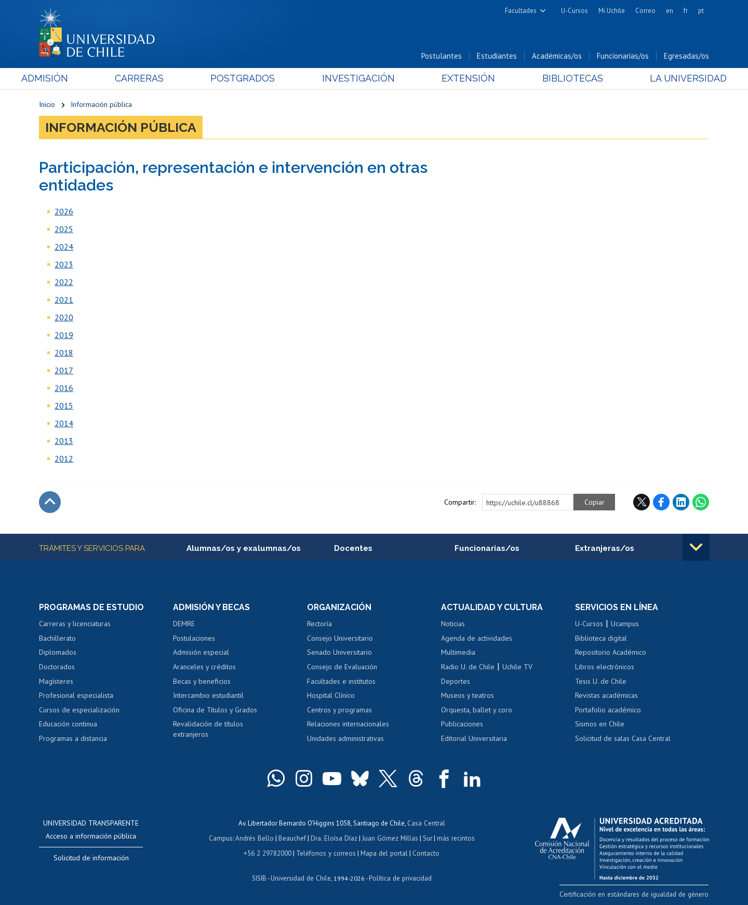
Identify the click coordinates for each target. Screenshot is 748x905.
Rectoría (319, 624)
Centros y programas (339, 709)
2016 (64, 388)
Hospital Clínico (331, 695)
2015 (64, 406)
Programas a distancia (73, 739)
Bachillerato (57, 638)
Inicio (47, 105)
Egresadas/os (686, 56)
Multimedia (458, 652)
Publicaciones (462, 724)
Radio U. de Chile (468, 667)
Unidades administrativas (345, 739)
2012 (64, 459)
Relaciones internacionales (348, 724)
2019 (64, 335)
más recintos (454, 837)
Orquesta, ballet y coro (476, 709)
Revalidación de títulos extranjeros (208, 729)
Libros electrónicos (604, 667)
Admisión (62, 78)
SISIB (260, 876)
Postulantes (441, 56)
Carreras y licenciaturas (75, 624)
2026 (64, 212)
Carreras (151, 78)
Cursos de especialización (79, 709)
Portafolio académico (608, 709)
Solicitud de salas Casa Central (623, 739)
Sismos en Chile (599, 724)
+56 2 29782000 (268, 852)
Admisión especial (201, 652)
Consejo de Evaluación (342, 667)
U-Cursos (574, 10)
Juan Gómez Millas (389, 837)
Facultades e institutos (341, 681)
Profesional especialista (76, 695)
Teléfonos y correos (326, 852)
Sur (426, 837)
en (669, 10)
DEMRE (184, 624)
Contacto (424, 852)
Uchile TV (517, 667)
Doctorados (57, 667)
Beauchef (293, 837)
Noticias (453, 624)
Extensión (462, 78)
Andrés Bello (256, 837)
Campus (222, 837)
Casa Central (426, 823)
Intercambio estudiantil (208, 695)
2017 (64, 371)
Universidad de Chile (301, 876)
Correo (645, 10)
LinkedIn (681, 502)
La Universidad (670, 78)
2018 (64, 353)
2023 (64, 265)
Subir (50, 503)
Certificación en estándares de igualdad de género (636, 893)
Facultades (521, 10)
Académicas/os (557, 56)
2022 (64, 282)
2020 (64, 318)
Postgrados (249, 78)
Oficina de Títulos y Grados (215, 709)
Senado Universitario (339, 652)
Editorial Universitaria (474, 739)
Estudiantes (497, 56)
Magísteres (56, 681)
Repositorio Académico (610, 652)
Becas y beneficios (202, 681)
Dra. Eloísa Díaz (334, 837)
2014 (64, 423)
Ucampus (625, 624)
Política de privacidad (400, 876)
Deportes (455, 681)
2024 (64, 247)
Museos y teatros (467, 695)
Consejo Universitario (340, 638)
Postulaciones (194, 638)
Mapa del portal (383, 852)
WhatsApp (701, 502)
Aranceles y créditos (204, 667)
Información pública (101, 105)
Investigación (358, 78)
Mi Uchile (611, 10)
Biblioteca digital (601, 638)
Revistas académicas (606, 695)
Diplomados (57, 652)
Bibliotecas (560, 78)
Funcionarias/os (623, 56)
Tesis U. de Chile (600, 681)
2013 (64, 441)
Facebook (661, 502)
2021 (64, 300)
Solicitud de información (91, 858)
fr (686, 10)
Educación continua (68, 724)
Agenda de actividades (476, 638)
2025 (64, 229)
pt (701, 10)
